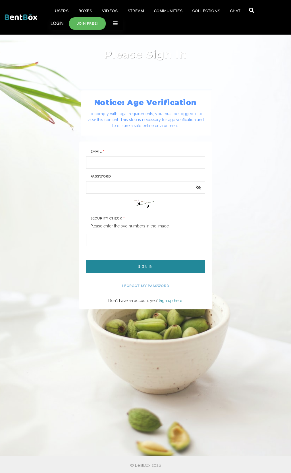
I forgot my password (145, 286)
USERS (61, 11)
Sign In (145, 267)
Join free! (87, 24)
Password (100, 176)
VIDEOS (109, 11)
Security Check (107, 218)
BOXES (85, 11)
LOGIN (57, 23)
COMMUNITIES (168, 11)
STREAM (136, 11)
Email (97, 151)
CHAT (235, 11)
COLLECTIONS (206, 11)
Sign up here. (171, 300)
